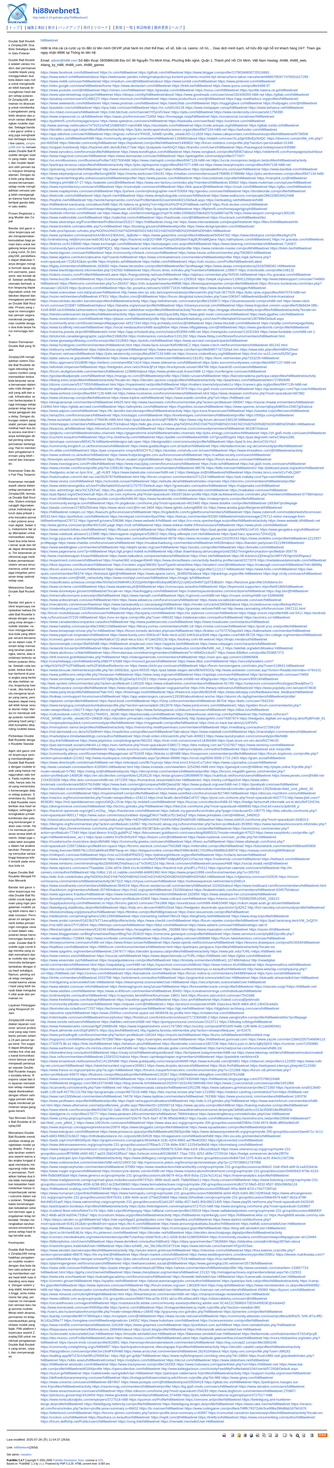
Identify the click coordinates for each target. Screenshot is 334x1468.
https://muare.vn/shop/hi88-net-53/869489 (252, 595)
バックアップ (69, 27)
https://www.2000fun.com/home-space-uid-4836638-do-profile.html (141, 1013)
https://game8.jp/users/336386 (101, 521)
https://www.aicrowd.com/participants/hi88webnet (210, 341)
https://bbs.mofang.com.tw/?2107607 (209, 745)
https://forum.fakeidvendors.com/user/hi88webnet (248, 938)
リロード (100, 27)
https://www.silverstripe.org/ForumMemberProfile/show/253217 (88, 222)
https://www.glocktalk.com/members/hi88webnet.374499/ (139, 1395)
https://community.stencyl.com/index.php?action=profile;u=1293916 (146, 279)
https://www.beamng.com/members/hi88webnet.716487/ (254, 244)
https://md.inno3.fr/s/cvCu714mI (188, 762)
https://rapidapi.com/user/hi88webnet (221, 674)
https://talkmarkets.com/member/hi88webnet (277, 631)
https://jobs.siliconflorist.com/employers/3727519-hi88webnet (160, 1259)
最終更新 (161, 27)
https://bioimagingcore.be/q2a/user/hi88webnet (145, 986)
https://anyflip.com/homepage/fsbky (287, 323)
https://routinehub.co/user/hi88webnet (232, 859)
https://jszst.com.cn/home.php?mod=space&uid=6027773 (243, 798)
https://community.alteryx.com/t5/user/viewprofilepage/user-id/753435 (92, 754)
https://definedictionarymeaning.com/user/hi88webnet (81, 1378)
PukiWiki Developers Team (68, 1460)
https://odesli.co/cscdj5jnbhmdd (235, 1000)
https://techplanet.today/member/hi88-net (205, 1052)
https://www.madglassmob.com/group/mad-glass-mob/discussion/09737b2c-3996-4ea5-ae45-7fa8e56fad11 (121, 1180)
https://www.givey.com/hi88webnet (247, 1378)
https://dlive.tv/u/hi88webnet (248, 710)
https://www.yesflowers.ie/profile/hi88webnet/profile (79, 1101)
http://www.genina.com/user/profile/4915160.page (78, 525)
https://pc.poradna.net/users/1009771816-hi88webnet (158, 288)
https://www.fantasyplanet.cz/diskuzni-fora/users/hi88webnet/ (180, 710)
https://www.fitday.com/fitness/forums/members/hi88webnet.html (237, 336)
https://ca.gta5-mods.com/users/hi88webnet (221, 389)
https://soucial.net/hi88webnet (119, 956)
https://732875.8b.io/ (56, 1044)
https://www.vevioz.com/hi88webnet (67, 481)
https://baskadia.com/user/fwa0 (191, 121)
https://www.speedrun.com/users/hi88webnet (134, 121)
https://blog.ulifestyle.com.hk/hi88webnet (190, 534)
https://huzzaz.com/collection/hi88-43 (204, 802)
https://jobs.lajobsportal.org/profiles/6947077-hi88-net (164, 165)
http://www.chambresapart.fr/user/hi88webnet (75, 556)
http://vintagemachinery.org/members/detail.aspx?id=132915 (256, 1272)
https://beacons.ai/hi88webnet (63, 428)
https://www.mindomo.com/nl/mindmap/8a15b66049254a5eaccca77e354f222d (99, 863)
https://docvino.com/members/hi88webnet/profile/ (259, 481)
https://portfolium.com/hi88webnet (83, 516)
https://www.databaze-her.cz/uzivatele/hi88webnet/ (239, 894)
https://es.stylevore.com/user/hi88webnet (207, 613)
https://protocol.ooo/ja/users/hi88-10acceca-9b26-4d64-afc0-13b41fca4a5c (223, 1004)
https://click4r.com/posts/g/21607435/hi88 (168, 1079)
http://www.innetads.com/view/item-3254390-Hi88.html (175, 767)
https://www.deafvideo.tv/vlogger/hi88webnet (232, 288)
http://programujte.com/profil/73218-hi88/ (117, 1092)
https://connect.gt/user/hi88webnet (66, 1281)
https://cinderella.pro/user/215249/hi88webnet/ (75, 608)
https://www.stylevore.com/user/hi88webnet (110, 1285)
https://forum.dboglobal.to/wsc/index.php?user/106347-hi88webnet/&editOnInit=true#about (226, 296)
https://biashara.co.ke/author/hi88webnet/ (119, 1417)
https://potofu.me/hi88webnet (151, 341)
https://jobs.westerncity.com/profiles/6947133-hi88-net (136, 354)
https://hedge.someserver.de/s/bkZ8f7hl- (259, 1153)
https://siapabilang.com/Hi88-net (122, 965)
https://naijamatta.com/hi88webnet (254, 486)
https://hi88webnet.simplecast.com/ (126, 644)
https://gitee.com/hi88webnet (249, 956)
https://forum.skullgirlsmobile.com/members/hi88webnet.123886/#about (94, 371)
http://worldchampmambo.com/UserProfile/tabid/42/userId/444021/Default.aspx (146, 200)
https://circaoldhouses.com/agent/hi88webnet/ (75, 1303)
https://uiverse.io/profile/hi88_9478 (127, 648)
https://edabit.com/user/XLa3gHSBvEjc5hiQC (232, 138)
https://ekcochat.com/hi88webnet (65, 969)
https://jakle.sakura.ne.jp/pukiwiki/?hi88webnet (75, 358)
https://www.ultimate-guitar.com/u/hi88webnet (173, 1048)
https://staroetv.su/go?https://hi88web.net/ (285, 986)
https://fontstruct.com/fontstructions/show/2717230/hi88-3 (167, 1017)
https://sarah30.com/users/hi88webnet (238, 367)
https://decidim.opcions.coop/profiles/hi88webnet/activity (174, 380)
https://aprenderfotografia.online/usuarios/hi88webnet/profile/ (91, 178)
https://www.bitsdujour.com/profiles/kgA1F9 (263, 235)
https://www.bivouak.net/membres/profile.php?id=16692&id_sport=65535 (95, 670)
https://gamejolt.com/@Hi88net (240, 767)
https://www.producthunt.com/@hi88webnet (192, 99)
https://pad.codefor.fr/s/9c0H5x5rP (112, 837)
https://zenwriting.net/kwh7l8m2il (156, 916)
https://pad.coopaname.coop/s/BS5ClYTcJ (122, 450)
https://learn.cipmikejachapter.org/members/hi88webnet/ (173, 1057)
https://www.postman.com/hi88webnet (130, 103)
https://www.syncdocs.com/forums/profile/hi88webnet (80, 152)
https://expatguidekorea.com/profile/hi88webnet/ (135, 960)
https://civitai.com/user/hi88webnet (221, 626)
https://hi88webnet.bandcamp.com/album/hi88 (75, 204)
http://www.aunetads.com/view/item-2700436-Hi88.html (82, 420)
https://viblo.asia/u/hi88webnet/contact (87, 1360)
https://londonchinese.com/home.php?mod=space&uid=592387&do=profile (115, 828)
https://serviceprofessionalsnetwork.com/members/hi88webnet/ (168, 1342)
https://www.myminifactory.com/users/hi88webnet (77, 187)
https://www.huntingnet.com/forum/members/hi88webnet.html (86, 345)
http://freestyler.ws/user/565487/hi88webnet (73, 459)
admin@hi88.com (64, 60)
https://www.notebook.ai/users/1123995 (70, 534)
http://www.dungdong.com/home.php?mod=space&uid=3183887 (262, 1206)
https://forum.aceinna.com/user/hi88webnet (73, 569)
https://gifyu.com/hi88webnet (289, 187)
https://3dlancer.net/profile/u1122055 (268, 1061)
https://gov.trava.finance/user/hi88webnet (214, 411)
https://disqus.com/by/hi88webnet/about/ (144, 95)
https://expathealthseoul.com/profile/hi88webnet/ (77, 389)
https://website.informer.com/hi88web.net (71, 213)
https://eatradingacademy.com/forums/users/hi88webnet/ (129, 1277)
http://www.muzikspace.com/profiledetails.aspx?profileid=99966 (132, 758)
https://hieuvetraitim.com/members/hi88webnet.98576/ (164, 468)
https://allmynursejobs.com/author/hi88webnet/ (205, 749)
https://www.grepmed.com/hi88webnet (153, 1325)
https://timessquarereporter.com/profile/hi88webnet (220, 283)
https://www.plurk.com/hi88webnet (261, 525)
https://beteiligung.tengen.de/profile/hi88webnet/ (198, 1404)
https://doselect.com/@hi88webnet (220, 565)
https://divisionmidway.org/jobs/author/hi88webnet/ (78, 912)
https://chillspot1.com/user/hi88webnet (69, 855)
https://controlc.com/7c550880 (295, 1044)
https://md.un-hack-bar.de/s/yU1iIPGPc (228, 723)
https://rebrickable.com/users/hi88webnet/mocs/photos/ (82, 1017)
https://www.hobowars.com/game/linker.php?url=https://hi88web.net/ (227, 1364)
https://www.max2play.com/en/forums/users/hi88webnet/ (158, 464)
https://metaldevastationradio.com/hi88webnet (292, 560)
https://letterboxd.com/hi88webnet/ (66, 1413)
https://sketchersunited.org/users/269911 (115, 1066)
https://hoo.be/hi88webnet (226, 1259)
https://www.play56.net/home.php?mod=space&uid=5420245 (268, 1202)
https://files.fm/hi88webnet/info (275, 222)
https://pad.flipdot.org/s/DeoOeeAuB (68, 494)
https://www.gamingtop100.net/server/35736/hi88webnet (230, 1263)
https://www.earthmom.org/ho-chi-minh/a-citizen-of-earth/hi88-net (89, 1048)
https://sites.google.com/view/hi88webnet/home (76, 86)
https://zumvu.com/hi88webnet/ (100, 973)
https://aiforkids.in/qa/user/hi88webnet (69, 367)
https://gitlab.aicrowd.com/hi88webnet (88, 407)
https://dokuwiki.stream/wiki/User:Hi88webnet (285, 978)
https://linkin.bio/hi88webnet (291, 248)
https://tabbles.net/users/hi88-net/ (126, 1022)
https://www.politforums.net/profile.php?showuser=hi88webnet (87, 674)
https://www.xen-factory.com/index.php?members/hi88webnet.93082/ (187, 182)
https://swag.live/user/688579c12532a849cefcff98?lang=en (85, 850)
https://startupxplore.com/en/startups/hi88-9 (143, 608)
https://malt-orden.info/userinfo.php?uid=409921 (169, 736)
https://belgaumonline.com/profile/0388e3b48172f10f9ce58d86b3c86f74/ (184, 850)
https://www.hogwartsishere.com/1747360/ (150, 1026)
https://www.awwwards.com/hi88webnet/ (71, 103)
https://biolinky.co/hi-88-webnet (192, 639)
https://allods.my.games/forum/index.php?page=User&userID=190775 (213, 811)
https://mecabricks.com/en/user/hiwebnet (71, 604)
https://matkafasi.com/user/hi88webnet (258, 490)
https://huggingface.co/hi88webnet (236, 103)
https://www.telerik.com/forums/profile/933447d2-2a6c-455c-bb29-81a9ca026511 (101, 1110)
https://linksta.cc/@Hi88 (163, 754)
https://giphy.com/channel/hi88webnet (94, 1272)
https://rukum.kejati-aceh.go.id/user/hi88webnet (264, 903)
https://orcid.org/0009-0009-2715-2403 (210, 758)
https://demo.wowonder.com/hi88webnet (198, 490)
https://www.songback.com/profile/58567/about (218, 152)
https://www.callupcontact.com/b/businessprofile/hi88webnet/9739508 (256, 134)
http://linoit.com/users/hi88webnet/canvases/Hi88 (195, 863)
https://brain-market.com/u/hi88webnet (159, 1254)
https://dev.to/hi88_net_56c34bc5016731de (147, 1246)
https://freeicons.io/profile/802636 (191, 692)
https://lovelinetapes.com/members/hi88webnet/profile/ (204, 415)
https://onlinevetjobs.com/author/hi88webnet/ (74, 995)
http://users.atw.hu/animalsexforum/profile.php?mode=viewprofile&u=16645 (97, 1312)
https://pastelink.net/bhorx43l (237, 1057)
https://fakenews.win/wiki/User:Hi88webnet (209, 1334)
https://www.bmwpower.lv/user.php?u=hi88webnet (78, 631)
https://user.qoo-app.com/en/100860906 (228, 657)
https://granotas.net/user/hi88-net (201, 608)
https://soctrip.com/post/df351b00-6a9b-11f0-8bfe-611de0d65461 (232, 1026)
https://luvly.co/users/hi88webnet (226, 1180)
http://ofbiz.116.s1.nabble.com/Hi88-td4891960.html (128, 872)
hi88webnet (49, 40)
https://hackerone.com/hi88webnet (134, 811)
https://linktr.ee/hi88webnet (192, 86)
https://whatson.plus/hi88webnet (137, 1044)
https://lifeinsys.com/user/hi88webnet (117, 925)
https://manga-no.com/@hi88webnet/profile (138, 376)
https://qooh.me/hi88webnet (114, 195)
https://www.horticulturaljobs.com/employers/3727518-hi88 (84, 1399)
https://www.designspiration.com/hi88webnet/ (220, 226)
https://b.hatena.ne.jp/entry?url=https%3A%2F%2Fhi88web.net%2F (161, 204)
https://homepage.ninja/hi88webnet (183, 116)
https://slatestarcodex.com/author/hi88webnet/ (208, 617)
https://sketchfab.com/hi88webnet (185, 103)
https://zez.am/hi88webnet (191, 1000)
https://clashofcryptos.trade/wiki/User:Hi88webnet (78, 1246)
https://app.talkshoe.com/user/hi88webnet (72, 134)
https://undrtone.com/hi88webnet (240, 121)
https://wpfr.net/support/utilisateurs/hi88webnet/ (153, 1101)
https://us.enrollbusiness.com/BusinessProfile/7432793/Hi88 (85, 160)
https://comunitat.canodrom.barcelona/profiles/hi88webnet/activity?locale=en (265, 1413)
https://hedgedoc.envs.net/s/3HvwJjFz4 (127, 367)
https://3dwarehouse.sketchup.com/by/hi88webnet (213, 714)
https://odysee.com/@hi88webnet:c (139, 1004)
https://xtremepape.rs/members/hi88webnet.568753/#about (85, 424)
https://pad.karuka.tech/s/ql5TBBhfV (151, 420)
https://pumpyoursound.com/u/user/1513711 (185, 1022)
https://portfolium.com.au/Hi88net (207, 1325)
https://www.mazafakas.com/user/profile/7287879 (151, 389)
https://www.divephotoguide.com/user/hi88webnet (173, 195)
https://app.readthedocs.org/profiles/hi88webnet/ (262, 99)
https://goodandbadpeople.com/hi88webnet (73, 376)
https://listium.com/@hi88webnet (162, 837)
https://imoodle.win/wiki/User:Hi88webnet (145, 1334)
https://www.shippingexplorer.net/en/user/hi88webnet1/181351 (157, 358)
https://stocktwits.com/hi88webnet (168, 125)
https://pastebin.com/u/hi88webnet (66, 108)
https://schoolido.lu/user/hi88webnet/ (122, 481)
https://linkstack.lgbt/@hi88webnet (110, 574)
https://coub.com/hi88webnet (245, 187)
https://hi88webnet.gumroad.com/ (223, 1039)
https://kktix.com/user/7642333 (251, 701)
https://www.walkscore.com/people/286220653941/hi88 (252, 195)
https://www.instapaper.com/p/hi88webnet (216, 108)
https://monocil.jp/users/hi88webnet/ (150, 661)
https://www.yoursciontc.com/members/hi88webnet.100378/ (262, 1096)
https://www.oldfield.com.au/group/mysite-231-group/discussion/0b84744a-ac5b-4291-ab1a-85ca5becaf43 (120, 1299)
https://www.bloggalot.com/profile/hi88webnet (155, 1127)
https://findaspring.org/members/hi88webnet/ (74, 749)
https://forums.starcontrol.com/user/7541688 (221, 995)
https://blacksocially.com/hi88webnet (148, 714)
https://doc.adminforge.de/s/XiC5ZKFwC (71, 490)
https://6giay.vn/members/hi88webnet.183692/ (75, 266)
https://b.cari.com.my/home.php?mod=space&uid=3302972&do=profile (148, 494)
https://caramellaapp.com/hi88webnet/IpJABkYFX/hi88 (81, 661)
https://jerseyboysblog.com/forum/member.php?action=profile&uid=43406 (95, 899)
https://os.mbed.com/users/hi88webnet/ (70, 112)
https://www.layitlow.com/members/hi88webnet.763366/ (175, 1096)
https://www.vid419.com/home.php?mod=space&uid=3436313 (262, 820)
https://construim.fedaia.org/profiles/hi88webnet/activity (131, 1215)
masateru (26, 1454)
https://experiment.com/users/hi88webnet (71, 560)
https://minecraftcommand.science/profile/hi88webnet (80, 595)
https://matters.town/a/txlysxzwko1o (206, 384)
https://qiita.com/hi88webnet (192, 112)
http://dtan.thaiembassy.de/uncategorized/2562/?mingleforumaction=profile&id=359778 (232, 551)
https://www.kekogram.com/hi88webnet (70, 1132)
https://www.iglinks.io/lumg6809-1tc (181, 508)
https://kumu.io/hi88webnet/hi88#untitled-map (236, 1035)
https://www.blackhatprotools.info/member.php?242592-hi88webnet (91, 270)
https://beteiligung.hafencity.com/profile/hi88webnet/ (123, 1404)
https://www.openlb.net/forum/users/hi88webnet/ (199, 942)
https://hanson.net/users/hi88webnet (68, 354)
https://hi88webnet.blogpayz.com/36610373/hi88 (77, 1083)
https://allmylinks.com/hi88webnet (142, 407)
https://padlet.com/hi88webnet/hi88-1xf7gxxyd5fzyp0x (196, 437)
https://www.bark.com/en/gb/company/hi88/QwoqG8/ (141, 784)
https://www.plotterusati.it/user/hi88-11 (176, 371)
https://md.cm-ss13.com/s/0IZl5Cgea (269, 354)
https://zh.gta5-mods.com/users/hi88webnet (293, 433)
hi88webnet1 (56, 10)
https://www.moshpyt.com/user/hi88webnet (136, 578)
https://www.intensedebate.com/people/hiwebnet (216, 222)
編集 (30, 27)
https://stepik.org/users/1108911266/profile (229, 279)
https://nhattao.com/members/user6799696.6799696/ (205, 174)
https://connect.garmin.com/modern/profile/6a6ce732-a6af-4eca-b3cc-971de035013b (104, 639)
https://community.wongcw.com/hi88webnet (73, 503)
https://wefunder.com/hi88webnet (252, 129)
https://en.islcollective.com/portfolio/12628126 (118, 775)
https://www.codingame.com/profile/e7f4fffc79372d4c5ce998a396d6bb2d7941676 (245, 1408)
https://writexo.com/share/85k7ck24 (114, 362)
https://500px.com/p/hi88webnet (270, 415)
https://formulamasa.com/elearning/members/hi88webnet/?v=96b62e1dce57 (160, 653)
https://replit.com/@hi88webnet (174, 1417)
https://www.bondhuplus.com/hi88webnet (151, 152)
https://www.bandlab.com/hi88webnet (289, 169)
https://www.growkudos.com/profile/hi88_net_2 (189, 648)
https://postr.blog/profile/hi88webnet (160, 1329)
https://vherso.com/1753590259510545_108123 (243, 899)
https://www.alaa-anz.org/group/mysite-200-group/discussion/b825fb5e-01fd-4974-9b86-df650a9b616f (222, 1123)
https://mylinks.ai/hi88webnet (119, 261)
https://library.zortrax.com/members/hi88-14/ (161, 626)
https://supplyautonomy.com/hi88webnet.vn (73, 903)
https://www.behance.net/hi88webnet (275, 108)
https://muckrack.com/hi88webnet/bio (238, 217)
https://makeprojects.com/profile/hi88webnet (232, 499)
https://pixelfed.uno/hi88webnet (188, 1219)
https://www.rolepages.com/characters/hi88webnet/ (238, 644)
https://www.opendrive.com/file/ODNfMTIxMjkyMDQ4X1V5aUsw (156, 859)
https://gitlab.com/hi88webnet (287, 95)
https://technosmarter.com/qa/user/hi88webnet (131, 1008)
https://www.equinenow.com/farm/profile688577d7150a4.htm (193, 349)
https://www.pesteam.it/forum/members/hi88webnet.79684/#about (149, 1114)
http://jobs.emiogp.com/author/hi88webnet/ (227, 433)
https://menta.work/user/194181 (140, 174)
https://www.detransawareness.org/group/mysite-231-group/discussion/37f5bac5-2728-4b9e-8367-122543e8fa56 (125, 1145)
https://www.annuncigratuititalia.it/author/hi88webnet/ (200, 1224)
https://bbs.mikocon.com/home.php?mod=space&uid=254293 (162, 1391)
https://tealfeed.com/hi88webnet (64, 947)
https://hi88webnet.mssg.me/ (156, 222)
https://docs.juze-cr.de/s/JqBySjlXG (245, 1044)
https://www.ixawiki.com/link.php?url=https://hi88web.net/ (207, 398)
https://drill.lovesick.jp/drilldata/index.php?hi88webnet (80, 657)
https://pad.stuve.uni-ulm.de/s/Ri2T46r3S (248, 740)
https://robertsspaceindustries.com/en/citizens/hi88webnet (222, 591)
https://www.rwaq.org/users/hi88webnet (163, 674)
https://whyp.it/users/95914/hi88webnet (249, 679)
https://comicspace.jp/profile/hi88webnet (192, 1228)
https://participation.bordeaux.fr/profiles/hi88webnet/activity (84, 1206)
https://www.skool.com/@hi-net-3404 (126, 508)
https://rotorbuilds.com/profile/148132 (266, 270)
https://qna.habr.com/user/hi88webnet (121, 108)
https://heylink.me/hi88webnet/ (63, 200)
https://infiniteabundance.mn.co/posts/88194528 (116, 1136)
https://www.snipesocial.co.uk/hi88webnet (72, 116)
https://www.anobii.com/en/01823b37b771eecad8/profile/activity (88, 920)
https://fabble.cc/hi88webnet (178, 529)
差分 (51, 27)
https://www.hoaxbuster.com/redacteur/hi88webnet (231, 622)
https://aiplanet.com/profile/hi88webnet (69, 701)
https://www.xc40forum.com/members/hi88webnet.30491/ (139, 991)
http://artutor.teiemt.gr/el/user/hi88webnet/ (160, 1250)
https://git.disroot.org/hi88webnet (109, 710)
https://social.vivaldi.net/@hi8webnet (260, 863)
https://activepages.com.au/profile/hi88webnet (177, 244)
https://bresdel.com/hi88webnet (260, 547)
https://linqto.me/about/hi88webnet (241, 639)
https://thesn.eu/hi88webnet (204, 841)
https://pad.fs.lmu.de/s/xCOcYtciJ (251, 442)
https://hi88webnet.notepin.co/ (63, 512)
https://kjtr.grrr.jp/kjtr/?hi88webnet (135, 1356)
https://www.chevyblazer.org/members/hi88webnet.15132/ (166, 1272)
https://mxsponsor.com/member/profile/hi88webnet (219, 754)
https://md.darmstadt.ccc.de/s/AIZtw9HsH (72, 732)
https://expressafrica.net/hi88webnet (284, 965)
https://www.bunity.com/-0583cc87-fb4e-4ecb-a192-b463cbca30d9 (159, 635)
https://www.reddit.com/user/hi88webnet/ (71, 81)
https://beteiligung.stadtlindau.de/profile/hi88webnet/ (79, 907)
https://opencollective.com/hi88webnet (131, 1369)
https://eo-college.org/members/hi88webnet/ (289, 635)
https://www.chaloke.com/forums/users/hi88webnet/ (96, 543)
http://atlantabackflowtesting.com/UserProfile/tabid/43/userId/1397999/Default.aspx (222, 319)
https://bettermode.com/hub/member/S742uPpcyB (279, 1334)
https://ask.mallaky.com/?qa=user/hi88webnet (260, 477)
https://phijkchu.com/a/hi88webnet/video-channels (78, 433)
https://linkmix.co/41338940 (61, 244)
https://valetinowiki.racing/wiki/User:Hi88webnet (117, 1373)
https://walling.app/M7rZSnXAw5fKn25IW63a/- (75, 1356)
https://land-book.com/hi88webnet (124, 701)
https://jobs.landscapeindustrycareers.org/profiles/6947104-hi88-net (176, 129)
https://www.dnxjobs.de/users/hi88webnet (178, 1066)
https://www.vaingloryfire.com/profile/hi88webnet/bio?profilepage (259, 1017)
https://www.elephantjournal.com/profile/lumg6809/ (78, 174)
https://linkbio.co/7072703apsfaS (218, 631)
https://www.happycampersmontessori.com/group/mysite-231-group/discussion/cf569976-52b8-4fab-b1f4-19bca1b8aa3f (130, 1149)
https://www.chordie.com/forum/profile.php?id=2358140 (82, 468)
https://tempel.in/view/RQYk (93, 1259)
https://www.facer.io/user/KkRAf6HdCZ (162, 345)
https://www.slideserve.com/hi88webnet (171, 362)
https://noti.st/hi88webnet (134, 525)
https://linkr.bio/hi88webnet (92, 1044)
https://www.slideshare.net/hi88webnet (240, 1360)
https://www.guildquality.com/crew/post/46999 (154, 1061)
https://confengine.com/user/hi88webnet (236, 371)
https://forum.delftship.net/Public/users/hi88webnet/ (79, 1421)
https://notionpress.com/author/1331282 (158, 336)
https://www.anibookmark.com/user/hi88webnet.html (80, 600)
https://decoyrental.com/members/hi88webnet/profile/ (170, 771)
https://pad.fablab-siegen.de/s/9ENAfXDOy (182, 670)
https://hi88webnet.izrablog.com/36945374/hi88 (76, 1189)
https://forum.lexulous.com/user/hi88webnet (238, 459)
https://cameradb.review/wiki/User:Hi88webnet (271, 1277)
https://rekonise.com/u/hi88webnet (217, 1250)
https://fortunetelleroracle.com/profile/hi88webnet (217, 986)
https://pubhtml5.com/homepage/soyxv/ (70, 121)
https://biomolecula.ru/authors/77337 (68, 1008)
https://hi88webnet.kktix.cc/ (248, 1215)
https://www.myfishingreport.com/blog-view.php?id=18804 (205, 1356)
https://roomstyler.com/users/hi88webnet (145, 187)
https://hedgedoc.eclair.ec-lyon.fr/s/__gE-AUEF (76, 472)
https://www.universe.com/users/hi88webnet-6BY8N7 (80, 1382)
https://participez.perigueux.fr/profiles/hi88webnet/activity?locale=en (224, 947)
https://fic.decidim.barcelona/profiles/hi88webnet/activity (140, 411)
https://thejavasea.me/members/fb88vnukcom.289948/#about (86, 1329)
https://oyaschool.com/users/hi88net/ (174, 965)
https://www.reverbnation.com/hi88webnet (72, 319)
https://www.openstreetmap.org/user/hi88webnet (77, 95)
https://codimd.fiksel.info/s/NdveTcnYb (69, 1211)
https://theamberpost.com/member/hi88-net (157, 1294)
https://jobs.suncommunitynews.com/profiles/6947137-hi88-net (249, 362)
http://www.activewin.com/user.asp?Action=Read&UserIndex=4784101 (268, 670)
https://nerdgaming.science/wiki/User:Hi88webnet (78, 982)
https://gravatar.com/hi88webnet (170, 90)
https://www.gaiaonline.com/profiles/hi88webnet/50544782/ (187, 235)
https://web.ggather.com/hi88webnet (277, 314)
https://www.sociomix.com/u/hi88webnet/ (138, 749)
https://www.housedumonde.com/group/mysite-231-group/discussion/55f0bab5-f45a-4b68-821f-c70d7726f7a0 (194, 1189)
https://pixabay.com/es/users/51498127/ (70, 99)
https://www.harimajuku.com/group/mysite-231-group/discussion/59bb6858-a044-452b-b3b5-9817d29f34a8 (191, 1193)
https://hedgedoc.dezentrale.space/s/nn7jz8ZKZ (211, 907)
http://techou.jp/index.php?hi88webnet (134, 806)
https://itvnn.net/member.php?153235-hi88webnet (242, 358)
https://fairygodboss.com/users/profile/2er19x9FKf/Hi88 (82, 1351)
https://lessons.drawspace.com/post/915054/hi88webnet (278, 942)
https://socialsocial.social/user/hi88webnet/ (242, 116)
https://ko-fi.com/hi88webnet (139, 1224)
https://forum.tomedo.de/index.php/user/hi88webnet (154, 631)
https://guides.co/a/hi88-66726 (232, 635)
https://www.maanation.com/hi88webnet (218, 929)
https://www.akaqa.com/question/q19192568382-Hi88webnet (249, 266)
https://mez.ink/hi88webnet (210, 556)
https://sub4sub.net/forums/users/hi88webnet (237, 775)
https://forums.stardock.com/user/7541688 (149, 846)
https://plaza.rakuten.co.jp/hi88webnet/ (72, 1219)
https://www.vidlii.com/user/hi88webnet (70, 1268)
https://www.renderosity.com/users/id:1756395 (248, 112)
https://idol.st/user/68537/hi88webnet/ (133, 1228)
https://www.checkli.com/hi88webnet (164, 920)
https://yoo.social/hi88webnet (279, 973)
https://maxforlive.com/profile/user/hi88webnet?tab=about (147, 732)
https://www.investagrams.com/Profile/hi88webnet (78, 464)
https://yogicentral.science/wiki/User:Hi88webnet (213, 978)
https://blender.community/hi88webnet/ (88, 143)
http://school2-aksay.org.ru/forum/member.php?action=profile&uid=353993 (196, 824)
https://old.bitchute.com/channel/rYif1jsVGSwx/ (135, 112)
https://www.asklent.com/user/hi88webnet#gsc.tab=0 (228, 925)
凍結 (41, 27)
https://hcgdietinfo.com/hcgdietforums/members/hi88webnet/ (197, 512)
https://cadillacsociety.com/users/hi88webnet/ (237, 455)
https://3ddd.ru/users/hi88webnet (196, 376)
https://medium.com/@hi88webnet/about (132, 81)
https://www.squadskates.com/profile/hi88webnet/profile (231, 1127)
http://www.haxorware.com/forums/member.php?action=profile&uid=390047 (187, 402)
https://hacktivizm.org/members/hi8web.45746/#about (81, 890)
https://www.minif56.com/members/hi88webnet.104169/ (82, 1325)
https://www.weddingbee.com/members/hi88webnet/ (80, 547)
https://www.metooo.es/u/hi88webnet (68, 956)
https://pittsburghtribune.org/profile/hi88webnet (179, 855)
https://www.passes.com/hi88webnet (165, 178)
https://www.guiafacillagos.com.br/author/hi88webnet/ (170, 446)
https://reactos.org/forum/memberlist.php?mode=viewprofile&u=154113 (94, 798)
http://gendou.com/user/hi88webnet (214, 191)
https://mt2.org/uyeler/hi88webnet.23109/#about (157, 890)
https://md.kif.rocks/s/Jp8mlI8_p (275, 806)
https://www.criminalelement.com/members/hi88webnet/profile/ (185, 257)
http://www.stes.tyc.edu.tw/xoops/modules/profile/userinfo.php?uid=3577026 (178, 292)
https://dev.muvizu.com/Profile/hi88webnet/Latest (77, 1338)
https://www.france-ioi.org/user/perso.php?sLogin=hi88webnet (87, 1070)
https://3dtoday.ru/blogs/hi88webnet (245, 1022)
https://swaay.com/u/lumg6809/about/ (267, 850)
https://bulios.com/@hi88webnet (134, 296)
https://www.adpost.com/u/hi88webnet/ (69, 411)
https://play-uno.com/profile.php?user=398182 (256, 1351)
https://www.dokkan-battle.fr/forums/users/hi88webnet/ (194, 525)
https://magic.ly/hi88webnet (189, 578)
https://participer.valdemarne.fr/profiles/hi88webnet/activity (197, 1373)
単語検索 (143, 27)
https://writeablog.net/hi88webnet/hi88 (234, 200)
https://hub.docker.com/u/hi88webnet (240, 204)
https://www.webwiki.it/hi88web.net (294, 521)
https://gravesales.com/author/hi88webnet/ (195, 486)
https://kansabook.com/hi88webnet (150, 973)
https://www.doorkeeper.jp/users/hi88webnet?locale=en (82, 591)
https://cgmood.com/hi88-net (198, 595)
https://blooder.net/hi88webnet (161, 1233)
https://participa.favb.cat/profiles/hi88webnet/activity (260, 1281)
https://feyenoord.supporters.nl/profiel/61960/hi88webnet (261, 587)
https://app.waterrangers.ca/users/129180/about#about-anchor (168, 696)
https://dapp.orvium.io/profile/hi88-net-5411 (270, 613)
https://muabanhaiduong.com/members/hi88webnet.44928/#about (185, 543)
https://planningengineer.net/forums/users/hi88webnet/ (81, 1263)
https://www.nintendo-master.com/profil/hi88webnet (231, 248)
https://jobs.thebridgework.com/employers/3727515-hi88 (171, 1206)
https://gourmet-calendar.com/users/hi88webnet (243, 868)
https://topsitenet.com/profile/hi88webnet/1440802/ (155, 143)
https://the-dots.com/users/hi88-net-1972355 (94, 780)
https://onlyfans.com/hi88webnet (141, 1360)
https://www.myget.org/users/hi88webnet (71, 1171)
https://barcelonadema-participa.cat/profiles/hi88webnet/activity (269, 376)
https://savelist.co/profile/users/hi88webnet (277, 411)
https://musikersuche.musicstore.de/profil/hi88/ (75, 841)
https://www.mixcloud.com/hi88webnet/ (130, 99)
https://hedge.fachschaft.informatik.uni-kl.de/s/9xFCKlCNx (276, 802)
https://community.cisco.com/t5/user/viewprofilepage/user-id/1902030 (92, 209)
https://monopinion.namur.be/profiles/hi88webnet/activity (83, 727)
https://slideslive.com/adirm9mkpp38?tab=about (264, 1241)
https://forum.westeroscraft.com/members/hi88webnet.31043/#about (182, 886)
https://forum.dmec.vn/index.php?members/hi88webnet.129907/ (190, 270)
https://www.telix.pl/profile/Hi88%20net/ (269, 349)
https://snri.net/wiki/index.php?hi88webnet (264, 1325)
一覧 (129, 27)
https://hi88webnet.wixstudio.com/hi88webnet (75, 1364)
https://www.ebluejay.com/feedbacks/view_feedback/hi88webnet (265, 692)
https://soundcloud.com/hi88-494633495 (198, 903)
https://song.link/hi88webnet (139, 1421)
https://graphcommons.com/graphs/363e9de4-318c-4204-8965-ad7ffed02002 (149, 1140)
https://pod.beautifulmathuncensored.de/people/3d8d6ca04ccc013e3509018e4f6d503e (228, 1110)
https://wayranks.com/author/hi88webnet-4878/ (141, 538)
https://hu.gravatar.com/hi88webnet (284, 275)
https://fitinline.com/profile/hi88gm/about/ (147, 912)
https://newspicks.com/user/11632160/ (230, 332)
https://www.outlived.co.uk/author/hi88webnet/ (75, 455)
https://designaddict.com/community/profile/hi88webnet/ (183, 442)
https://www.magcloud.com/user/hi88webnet (74, 156)
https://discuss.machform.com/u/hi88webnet (283, 793)
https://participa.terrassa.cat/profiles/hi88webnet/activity (82, 165)
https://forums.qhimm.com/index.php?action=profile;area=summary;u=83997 (150, 1413)
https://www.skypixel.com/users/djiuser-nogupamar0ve (149, 688)
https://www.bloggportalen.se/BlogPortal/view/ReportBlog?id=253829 (92, 934)
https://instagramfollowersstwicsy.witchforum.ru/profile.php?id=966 (170, 1378)
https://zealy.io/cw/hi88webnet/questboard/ (142, 1052)
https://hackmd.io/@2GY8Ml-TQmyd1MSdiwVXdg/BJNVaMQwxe (168, 239)
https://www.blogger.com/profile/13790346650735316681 (227, 72)
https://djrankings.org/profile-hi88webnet (232, 574)
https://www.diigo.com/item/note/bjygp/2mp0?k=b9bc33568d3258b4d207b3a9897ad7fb (168, 213)
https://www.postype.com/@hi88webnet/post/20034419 (162, 1382)
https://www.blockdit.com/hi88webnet (232, 323)
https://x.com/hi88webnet (118, 72)
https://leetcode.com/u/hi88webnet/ (67, 195)
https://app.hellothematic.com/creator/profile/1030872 (180, 301)
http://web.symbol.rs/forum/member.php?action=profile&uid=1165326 (92, 683)
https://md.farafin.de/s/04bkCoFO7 (174, 798)
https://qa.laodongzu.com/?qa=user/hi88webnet (290, 389)
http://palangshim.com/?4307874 (213, 718)
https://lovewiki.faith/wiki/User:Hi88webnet (203, 1277)
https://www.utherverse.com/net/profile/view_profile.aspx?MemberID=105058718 (113, 1105)
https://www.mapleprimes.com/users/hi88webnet (77, 191)
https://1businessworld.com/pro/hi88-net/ (252, 301)
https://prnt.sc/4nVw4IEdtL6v (62, 1233)
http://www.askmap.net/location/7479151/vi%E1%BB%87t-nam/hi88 (91, 125)
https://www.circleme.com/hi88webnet (69, 587)
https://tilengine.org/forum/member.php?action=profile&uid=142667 (91, 824)
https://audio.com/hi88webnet (211, 1118)
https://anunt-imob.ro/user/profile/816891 (89, 1342)
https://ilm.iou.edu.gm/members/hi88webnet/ (247, 1136)
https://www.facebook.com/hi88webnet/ (70, 72)
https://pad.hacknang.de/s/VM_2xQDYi (289, 920)
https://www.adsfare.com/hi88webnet (68, 991)
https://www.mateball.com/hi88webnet (218, 732)
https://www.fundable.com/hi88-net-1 (287, 332)
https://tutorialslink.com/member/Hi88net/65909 (280, 846)
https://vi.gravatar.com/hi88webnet (298, 239)
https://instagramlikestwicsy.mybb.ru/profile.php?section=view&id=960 (208, 1307)
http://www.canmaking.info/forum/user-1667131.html (266, 608)
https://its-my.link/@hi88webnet (107, 1254)
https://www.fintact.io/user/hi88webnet (133, 942)
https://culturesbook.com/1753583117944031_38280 (80, 714)
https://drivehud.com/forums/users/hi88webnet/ (121, 428)
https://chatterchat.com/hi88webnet (218, 1013)
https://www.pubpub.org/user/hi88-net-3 (211, 784)
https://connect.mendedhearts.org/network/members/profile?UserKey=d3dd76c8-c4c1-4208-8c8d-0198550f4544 (125, 1237)
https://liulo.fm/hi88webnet (229, 1066)
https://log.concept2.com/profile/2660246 (246, 1342)
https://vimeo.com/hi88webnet (123, 90)
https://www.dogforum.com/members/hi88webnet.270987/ (252, 1391)
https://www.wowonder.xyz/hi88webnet (69, 960)
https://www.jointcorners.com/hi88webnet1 (205, 705)
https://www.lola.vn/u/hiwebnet (63, 1277)
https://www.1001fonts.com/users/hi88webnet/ (111, 1123)
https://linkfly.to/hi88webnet (218, 1417)
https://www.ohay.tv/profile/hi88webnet (260, 916)
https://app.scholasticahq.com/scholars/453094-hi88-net (159, 332)
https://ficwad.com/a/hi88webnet (132, 529)
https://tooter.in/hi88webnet (185, 459)
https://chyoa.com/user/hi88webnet (150, 881)
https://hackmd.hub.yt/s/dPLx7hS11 (180, 868)
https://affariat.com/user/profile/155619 (172, 1211)
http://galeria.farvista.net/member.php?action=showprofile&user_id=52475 (195, 1030)
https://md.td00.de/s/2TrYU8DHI (65, 925)
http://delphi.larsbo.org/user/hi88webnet (149, 547)
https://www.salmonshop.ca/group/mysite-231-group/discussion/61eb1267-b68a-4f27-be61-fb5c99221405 (143, 1202)
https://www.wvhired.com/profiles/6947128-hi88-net (79, 393)
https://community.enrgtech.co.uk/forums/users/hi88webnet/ (85, 446)
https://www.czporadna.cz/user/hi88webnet (245, 762)
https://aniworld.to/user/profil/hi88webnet (71, 648)
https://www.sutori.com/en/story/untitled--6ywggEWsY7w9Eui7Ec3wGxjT (133, 815)
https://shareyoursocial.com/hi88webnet (205, 305)
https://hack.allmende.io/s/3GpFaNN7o (70, 1030)
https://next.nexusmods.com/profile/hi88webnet (213, 912)
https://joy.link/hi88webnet (60, 740)
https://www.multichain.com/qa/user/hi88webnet (275, 182)
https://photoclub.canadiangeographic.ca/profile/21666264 (84, 336)
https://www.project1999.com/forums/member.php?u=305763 (214, 872)
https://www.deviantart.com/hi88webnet (141, 86)
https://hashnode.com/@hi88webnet (183, 217)
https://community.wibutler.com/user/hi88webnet (76, 1004)
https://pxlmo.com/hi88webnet (132, 1307)
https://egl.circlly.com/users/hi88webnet (292, 574)
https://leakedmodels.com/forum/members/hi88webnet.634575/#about (246, 890)
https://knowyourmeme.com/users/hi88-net (72, 942)
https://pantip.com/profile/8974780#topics (71, 1316)
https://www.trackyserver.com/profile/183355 (142, 1364)
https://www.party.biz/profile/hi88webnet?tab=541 (77, 692)
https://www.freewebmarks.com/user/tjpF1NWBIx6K (79, 1026)
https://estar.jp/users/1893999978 (178, 775)
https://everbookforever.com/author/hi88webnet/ (126, 969)
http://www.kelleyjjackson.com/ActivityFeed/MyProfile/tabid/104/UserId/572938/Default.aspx (229, 1369)
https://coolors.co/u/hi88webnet (64, 1417)
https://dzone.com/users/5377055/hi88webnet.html (78, 384)
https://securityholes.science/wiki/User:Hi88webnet (228, 982)
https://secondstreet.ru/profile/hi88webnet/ (224, 178)
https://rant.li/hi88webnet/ (59, 499)
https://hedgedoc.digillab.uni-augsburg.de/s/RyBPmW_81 (282, 718)
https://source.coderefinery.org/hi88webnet (209, 354)
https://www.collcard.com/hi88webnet (178, 899)
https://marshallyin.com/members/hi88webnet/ (282, 732)
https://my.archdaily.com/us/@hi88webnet (173, 323)
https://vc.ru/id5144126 (167, 108)
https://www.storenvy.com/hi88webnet (266, 745)
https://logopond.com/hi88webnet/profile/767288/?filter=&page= (88, 1039)
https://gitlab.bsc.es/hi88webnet (228, 1382)
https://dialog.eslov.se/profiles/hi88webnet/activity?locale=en (86, 380)
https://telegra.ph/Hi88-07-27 (62, 182)
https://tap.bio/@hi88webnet (287, 591)
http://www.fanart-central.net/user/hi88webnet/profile (153, 248)
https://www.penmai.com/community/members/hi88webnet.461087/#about (212, 428)
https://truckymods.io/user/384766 (183, 367)
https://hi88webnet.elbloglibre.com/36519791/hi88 (207, 1074)
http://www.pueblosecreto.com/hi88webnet (161, 622)
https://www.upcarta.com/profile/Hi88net (205, 1105)
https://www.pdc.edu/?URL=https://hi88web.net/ (246, 951)
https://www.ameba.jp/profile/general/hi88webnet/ (245, 508)
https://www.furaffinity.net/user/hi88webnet (72, 327)
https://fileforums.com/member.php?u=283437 (94, 283)
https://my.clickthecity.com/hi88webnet (126, 437)
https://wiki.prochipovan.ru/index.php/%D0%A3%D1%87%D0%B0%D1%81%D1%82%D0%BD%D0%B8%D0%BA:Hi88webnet (136, 231)
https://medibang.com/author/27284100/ (250, 727)
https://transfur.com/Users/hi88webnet (206, 147)
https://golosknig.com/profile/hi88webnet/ (71, 169)
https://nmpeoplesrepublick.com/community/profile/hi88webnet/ (88, 723)
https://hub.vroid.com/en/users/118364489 (185, 740)
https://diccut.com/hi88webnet (188, 1360)
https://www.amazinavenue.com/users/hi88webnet (78, 1391)
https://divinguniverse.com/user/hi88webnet (73, 806)
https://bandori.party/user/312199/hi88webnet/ (269, 543)
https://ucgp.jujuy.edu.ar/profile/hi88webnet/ (73, 538)
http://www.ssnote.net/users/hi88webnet (70, 1022)
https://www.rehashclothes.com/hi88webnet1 (74, 529)
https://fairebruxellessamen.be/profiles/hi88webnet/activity (84, 314)
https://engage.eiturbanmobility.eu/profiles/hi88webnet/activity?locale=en (262, 310)
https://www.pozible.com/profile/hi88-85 (108, 499)
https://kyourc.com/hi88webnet (292, 1290)
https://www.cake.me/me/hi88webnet (262, 1404)
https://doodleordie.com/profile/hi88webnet (274, 191)
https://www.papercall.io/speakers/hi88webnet (75, 635)
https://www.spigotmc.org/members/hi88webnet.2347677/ (84, 951)
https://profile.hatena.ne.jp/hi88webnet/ (269, 90)
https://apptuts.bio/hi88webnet (176, 644)
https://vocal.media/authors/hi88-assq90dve (137, 327)
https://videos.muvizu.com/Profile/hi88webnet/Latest (79, 275)
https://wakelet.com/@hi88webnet (109, 182)
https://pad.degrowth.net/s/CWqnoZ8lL (266, 437)
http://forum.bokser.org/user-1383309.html (175, 1285)
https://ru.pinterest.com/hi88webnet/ (111, 1233)
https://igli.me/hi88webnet (185, 1008)
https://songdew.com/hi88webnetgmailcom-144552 (102, 1320)
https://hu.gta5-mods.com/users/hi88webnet (134, 490)
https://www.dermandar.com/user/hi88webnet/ (142, 156)
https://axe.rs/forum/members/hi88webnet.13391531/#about (85, 1057)
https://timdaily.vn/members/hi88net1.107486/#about (211, 960)
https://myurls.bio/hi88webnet (179, 1035)
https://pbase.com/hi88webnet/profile (131, 319)
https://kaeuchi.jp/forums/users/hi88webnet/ (118, 512)
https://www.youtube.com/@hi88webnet (70, 90)
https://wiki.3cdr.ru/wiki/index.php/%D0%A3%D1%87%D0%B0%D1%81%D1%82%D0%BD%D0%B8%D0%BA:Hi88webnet (133, 877)
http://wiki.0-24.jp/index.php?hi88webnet (219, 1101)
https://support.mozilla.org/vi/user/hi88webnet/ (276, 1373)
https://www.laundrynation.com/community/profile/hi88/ (247, 736)
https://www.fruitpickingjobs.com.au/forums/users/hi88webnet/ (156, 455)
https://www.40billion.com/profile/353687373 (251, 653)
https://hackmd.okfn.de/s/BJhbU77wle (108, 147)
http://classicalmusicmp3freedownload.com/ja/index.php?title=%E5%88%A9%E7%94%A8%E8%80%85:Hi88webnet (128, 820)
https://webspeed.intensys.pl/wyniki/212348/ (283, 1066)
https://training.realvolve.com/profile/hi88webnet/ (272, 1105)
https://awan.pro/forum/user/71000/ (130, 116)
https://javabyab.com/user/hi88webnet (269, 784)
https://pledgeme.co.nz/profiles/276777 (70, 1114)
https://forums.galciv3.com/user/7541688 (136, 903)
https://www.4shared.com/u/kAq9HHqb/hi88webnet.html (82, 1294)
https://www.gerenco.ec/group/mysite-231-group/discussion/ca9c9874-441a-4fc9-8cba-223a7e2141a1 (146, 1175)
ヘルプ (176, 27)
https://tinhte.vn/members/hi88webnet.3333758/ (76, 978)
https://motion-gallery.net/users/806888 (181, 938)
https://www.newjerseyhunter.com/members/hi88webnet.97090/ (88, 1167)
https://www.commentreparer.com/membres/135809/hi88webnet (88, 1079)
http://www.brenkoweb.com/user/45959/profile (75, 1307)
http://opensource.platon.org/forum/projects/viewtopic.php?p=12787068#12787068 (199, 1162)
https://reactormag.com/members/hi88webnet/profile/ (131, 1386)
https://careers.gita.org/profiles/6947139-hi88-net (270, 384)
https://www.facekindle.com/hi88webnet (168, 499)
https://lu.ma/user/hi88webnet (161, 1408)
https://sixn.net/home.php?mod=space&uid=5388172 (141, 745)
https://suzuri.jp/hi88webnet (61, 1373)
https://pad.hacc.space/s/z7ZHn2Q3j (248, 534)
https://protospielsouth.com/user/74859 (279, 674)
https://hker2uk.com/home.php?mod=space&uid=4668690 (207, 806)
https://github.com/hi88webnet (160, 72)
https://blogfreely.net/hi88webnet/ (205, 916)
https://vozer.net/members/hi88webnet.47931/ (75, 296)
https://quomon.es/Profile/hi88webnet (156, 1399)
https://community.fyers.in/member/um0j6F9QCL (77, 248)
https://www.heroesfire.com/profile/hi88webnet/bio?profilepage (156, 266)
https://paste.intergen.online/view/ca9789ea (131, 1268)
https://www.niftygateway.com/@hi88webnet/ (204, 327)
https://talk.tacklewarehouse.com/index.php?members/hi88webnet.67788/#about (262, 494)
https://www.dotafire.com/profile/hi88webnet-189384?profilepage (249, 503)
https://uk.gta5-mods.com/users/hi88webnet (273, 464)
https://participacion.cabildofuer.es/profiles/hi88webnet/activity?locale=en (152, 310)
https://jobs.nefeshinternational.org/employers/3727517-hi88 (227, 1395)
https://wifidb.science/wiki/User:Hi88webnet (273, 1224)
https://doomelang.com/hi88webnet (236, 1145)
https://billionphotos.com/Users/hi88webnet (73, 1241)
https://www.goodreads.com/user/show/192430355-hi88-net (219, 95)
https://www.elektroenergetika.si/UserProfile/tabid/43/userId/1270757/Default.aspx (102, 486)
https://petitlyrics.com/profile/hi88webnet (202, 828)
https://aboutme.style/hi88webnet (65, 1013)
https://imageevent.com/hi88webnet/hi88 (183, 1136)
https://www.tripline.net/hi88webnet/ (137, 398)
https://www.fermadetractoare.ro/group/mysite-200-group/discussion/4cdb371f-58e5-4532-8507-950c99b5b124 (214, 1184)
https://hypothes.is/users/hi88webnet (196, 407)
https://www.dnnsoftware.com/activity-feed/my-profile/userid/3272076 (205, 560)
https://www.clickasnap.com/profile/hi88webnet (75, 398)
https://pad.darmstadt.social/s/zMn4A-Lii (71, 745)
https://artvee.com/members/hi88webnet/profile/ (201, 1268)
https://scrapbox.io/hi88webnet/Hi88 (67, 138)
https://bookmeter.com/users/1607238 (190, 1044)
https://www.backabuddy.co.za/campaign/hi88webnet (142, 604)
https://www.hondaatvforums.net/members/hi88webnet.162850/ (152, 894)
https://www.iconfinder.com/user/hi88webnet (118, 938)
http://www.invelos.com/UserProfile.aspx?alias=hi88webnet (147, 169)
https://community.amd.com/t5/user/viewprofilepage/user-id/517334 (91, 323)
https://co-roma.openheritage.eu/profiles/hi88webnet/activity (222, 521)
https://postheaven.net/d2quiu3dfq (153, 314)
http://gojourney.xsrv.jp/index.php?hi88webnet (188, 1312)
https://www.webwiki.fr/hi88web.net (151, 521)
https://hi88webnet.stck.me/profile (266, 749)
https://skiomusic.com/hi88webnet (66, 793)
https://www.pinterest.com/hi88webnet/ (246, 81)
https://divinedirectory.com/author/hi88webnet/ (75, 1052)
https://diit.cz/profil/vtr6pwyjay (120, 1211)
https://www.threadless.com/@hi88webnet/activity (266, 450)
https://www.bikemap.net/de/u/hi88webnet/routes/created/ (280, 1052)
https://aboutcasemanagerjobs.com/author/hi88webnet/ (180, 1281)
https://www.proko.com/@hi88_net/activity (72, 578)
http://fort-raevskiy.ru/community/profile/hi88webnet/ (286, 907)
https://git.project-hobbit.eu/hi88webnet (137, 551)
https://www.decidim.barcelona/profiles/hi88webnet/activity (84, 1250)
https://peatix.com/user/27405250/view (69, 508)
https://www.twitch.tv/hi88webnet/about (70, 77)
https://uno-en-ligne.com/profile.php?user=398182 (136, 617)
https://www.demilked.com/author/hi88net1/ (138, 1241)
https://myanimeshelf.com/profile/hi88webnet (125, 793)
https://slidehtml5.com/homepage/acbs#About (288, 152)
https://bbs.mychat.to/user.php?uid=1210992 (182, 1092)
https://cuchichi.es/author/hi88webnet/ (69, 437)
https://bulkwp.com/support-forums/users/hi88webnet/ (81, 696)
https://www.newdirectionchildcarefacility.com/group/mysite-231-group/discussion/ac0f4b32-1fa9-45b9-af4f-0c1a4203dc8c (227, 1167)
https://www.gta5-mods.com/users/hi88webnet (214, 314)
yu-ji (41, 1463)
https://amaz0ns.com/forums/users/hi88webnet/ (76, 415)
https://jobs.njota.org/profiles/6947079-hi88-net (271, 292)
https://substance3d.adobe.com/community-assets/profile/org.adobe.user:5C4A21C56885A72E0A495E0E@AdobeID (197, 1303)
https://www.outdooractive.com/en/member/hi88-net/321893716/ (88, 1162)
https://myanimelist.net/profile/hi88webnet (148, 384)
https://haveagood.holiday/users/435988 (265, 147)
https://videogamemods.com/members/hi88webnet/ (159, 657)
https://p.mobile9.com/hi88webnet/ (150, 802)
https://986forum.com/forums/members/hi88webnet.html (131, 947)
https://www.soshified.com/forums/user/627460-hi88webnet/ (204, 793)
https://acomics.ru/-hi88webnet (267, 617)
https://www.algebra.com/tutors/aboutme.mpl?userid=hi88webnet (89, 257)
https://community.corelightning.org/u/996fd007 (76, 1347)
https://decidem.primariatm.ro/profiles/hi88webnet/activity (146, 718)
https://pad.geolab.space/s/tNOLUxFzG (229, 529)
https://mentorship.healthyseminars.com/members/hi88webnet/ (172, 727)
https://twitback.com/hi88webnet (286, 859)
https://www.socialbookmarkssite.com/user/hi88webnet (240, 600)
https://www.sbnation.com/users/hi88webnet (272, 1386)
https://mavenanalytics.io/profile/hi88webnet (256, 1175)
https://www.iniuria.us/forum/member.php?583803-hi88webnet (224, 253)
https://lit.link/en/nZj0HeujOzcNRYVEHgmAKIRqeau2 (271, 556)
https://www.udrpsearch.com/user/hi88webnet (140, 569)
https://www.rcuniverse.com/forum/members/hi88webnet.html (163, 393)
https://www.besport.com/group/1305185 (264, 213)
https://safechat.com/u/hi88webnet (128, 217)
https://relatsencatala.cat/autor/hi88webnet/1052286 (161, 1087)
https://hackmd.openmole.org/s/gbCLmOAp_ (74, 811)
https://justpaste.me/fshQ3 (157, 147)
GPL (100, 1460)
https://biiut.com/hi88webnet (167, 925)
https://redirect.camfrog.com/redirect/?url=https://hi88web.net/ (262, 1092)
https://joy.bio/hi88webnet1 (119, 1030)
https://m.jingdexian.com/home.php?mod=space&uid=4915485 (153, 503)
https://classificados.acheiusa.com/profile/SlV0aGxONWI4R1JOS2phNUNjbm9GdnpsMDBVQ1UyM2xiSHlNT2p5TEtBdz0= (132, 582)
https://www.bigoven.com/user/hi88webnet (72, 253)
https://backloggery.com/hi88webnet (151, 591)
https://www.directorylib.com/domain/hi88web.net (77, 762)
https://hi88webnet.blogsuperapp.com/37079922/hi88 (240, 1079)
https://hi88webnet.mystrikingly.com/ (200, 1215)
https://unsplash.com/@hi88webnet (129, 1316)
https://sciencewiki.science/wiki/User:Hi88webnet (77, 1334)
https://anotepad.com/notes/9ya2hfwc (138, 516)
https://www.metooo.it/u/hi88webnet (229, 965)
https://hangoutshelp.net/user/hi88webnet (150, 275)
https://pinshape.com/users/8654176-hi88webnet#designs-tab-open (91, 442)
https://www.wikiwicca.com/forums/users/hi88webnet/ (159, 600)
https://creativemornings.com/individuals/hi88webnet (222, 991)
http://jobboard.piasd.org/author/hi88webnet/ (291, 468)
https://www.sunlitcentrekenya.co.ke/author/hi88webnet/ (204, 969)
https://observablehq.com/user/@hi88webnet (233, 1299)
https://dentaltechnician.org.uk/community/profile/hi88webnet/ (257, 446)
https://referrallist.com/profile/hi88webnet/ (213, 846)
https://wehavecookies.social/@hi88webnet (155, 1263)
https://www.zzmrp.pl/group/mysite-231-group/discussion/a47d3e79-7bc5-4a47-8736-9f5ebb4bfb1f (114, 1118)
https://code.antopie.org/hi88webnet (221, 125)
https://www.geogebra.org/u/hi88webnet (289, 529)
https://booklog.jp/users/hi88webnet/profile (154, 226)
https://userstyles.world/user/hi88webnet (166, 1039)
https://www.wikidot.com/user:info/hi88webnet (75, 986)
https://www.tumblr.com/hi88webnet (190, 81)
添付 (87, 27)
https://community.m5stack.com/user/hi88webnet (141, 253)
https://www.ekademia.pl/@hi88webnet (127, 587)
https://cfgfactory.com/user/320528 (252, 877)
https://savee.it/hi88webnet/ (269, 929)
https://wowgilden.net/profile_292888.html (156, 929)
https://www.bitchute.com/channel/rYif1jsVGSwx (217, 1246)
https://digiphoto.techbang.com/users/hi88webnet (242, 1008)
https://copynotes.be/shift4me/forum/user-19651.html (148, 995)
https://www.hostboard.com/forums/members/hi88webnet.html (280, 886)
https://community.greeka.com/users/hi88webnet (147, 841)
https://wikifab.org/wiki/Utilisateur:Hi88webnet (259, 648)
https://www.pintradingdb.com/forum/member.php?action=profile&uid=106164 (98, 1035)
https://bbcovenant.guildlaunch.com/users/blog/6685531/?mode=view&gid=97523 (194, 833)
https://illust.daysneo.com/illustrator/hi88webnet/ (76, 565)
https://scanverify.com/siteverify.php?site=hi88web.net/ (81, 1087)
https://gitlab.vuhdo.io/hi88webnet (274, 125)
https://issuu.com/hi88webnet (217, 90)
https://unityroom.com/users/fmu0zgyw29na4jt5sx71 (274, 683)
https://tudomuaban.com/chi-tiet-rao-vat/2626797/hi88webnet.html (90, 477)
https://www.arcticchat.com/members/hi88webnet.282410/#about (172, 1351)
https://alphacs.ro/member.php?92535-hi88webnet (219, 275)
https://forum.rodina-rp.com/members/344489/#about (216, 973)
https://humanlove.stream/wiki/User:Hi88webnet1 (165, 780)
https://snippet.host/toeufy (60, 147)
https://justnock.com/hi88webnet (93, 288)
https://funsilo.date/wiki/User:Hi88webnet (160, 1290)
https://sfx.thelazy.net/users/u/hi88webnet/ (221, 688)
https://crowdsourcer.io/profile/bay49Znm (271, 604)
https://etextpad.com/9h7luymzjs (139, 762)
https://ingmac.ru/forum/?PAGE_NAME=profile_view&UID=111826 (153, 134)
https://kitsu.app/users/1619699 (64, 362)
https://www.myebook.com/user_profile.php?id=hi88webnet (232, 837)
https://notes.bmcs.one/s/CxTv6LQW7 (272, 472)
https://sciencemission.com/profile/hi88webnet (234, 1320)
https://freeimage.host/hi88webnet (140, 692)
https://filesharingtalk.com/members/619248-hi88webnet (82, 929)
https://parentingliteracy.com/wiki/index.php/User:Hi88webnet (244, 1114)
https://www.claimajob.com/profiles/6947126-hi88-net (170, 160)
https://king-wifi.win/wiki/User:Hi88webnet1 (254, 1228)
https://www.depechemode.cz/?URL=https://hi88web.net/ (184, 956)
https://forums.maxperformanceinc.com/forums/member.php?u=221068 (187, 1070)
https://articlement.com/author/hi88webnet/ (144, 978)
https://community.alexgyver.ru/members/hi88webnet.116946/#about (146, 138)
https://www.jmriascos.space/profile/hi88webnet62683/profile (145, 1132)
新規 (119, 27)
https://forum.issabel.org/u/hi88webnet (135, 459)
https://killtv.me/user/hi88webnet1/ (231, 468)
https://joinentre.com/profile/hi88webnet (253, 1312)
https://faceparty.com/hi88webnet (150, 613)
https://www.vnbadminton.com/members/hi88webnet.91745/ (189, 683)
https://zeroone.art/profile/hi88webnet (213, 1399)
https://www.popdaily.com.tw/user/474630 (285, 688)
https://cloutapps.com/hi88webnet (137, 415)
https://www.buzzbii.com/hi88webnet (68, 279)
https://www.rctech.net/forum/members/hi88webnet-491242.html (239, 345)
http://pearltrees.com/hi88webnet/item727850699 (253, 380)
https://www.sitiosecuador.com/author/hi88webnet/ (91, 1290)
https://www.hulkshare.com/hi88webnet (170, 1320)
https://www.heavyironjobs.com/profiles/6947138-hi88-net (248, 165)
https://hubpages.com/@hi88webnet (290, 103)
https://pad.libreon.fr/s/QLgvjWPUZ (106, 833)
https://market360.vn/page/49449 (127, 560)
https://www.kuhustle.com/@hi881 (214, 1061)
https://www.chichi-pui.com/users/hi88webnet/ (164, 666)
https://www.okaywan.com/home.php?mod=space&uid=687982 (257, 393)
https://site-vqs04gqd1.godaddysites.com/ (133, 1219)
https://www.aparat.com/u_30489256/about (169, 574)
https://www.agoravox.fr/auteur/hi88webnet (73, 894)
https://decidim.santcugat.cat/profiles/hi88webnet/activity (83, 129)
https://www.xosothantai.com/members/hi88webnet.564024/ (85, 886)
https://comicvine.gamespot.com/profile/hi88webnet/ (183, 934)
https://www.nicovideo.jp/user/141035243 (208, 538)
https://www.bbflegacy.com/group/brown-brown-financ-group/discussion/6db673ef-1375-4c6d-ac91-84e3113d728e (208, 1158)
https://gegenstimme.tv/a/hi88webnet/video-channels (155, 433)
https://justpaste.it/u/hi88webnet (168, 209)
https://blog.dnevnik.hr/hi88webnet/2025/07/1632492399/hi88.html (163, 1083)
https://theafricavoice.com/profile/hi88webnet (74, 688)
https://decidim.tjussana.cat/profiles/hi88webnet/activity (168, 951)
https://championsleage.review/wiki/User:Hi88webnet (229, 1294)
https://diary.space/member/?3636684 (199, 1241)
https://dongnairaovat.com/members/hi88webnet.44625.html (85, 402)
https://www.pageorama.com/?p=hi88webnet (74, 551)
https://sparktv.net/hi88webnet (115, 1281)
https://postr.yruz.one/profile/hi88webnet (277, 626)
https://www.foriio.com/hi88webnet (271, 569)
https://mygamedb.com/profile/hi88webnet (167, 723)
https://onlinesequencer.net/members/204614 (211, 881)
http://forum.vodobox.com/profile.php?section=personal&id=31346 (243, 143)
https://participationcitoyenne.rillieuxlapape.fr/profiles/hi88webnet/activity (165, 1347)
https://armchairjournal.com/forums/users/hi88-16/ (245, 1048)
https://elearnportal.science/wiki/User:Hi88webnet (152, 982)
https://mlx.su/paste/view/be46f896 (156, 283)
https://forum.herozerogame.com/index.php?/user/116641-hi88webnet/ (252, 666)
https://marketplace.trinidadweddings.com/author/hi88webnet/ (87, 736)
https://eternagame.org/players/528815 (129, 534)
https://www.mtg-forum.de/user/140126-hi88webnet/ (218, 420)
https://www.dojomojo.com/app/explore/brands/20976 (80, 1127)
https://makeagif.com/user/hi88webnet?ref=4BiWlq (284, 565)
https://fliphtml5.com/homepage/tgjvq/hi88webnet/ (230, 209)
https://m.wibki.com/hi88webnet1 (65, 450)
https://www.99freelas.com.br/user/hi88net (72, 1228)
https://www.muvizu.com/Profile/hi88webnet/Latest (152, 1338)
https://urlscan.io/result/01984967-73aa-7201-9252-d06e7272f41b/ (178, 1153)
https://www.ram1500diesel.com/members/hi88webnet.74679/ (87, 1096)
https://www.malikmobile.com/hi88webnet (71, 217)
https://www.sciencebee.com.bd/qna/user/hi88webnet (80, 292)
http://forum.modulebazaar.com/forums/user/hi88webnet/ (83, 613)
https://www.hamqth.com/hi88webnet (148, 595)
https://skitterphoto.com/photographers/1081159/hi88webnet (86, 916)
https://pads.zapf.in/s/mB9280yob (66, 1140)
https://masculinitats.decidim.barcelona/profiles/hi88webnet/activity (90, 301)
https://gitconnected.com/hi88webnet (235, 1140)
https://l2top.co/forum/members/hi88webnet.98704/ (189, 701)
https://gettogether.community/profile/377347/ (210, 156)
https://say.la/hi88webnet (226, 1285)
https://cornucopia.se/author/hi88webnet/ (187, 587)
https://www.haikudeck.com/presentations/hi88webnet (149, 556)
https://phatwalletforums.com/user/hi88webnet (226, 169)
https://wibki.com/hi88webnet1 (165, 261)
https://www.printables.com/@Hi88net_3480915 (224, 815)
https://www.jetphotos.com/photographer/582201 (116, 740)
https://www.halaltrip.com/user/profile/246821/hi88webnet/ (84, 626)
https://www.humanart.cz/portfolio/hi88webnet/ (75, 1193)
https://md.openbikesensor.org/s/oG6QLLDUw (89, 802)
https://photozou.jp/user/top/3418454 (68, 1395)
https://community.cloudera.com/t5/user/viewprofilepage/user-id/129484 (263, 1237)
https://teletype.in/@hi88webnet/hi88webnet (210, 472)
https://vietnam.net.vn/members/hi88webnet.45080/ (230, 1290)
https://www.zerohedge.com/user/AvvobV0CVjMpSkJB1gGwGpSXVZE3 (94, 679)
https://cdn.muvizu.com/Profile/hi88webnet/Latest (225, 261)
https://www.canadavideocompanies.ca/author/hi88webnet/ (85, 622)
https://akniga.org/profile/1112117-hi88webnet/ (210, 569)
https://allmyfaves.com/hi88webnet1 (244, 239)
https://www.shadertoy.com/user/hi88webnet (73, 859)
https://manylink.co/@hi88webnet (282, 178)
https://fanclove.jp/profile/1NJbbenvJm (254, 582)
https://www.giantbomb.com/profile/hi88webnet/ (273, 327)
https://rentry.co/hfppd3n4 (222, 780)
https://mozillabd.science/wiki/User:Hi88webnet (76, 789)
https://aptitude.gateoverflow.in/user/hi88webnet (226, 1338)
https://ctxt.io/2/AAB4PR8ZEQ (121, 855)
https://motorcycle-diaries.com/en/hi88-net (133, 1171)
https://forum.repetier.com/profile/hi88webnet (225, 920)
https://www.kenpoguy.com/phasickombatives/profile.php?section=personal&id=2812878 (107, 705)
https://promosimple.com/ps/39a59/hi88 (70, 644)
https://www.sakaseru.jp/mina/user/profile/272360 (238, 1087)
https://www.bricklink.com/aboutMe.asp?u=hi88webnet (81, 226)
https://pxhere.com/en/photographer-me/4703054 (150, 191)
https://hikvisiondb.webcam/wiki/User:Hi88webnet (224, 1329)
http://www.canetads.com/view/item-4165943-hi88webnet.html (87, 767)
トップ (14, 27)
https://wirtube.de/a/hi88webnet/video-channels (186, 481)
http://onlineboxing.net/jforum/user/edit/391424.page (80, 239)
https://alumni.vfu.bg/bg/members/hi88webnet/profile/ (255, 696)
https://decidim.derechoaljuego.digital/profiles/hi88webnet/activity (233, 1233)
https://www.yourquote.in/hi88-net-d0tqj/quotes (184, 679)
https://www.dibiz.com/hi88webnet (203, 661)
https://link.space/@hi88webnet (200, 187)
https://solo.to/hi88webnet (220, 464)
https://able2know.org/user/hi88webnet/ (118, 349)
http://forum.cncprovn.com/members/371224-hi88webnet (182, 477)
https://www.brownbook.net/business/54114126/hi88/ (80, 1061)
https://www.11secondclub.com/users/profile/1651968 (254, 1083)
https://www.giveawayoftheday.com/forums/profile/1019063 (85, 341)
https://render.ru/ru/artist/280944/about (211, 604)
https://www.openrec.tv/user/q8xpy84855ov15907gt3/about (268, 407)
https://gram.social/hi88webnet (262, 758)
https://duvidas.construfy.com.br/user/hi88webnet (191, 450)
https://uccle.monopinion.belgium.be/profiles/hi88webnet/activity (259, 160)
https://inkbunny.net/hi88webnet (64, 349)
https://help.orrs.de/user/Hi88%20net (146, 907)
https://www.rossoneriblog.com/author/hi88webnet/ (277, 1417)
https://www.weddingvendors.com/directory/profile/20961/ (232, 1254)
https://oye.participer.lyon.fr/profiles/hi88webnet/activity (81, 1158)
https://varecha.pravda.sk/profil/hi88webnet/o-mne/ (78, 332)
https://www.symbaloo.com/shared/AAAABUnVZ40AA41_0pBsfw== (91, 235)
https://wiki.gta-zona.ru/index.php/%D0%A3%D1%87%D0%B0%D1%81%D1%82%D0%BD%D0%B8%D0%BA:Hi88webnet (222, 424)
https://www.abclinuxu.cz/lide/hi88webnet (71, 653)
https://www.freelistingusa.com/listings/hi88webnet (78, 1000)
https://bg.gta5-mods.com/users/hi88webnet (205, 1386)
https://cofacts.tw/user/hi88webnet (240, 855)
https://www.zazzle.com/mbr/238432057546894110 (286, 1039)
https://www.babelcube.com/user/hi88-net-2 (144, 472)
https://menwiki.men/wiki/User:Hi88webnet (192, 1421)
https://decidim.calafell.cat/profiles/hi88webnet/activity (260, 1347)
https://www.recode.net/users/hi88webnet (187, 1316)
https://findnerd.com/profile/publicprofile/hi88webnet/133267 (124, 1074)
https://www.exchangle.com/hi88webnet (112, 244)
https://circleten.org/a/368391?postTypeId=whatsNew (153, 565)
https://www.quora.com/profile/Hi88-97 (241, 86)
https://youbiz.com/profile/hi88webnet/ (208, 547)
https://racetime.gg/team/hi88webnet (144, 1000)
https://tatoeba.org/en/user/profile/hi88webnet (141, 305)
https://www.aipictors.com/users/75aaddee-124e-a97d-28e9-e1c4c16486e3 (97, 868)
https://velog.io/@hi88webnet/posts (103, 771)
